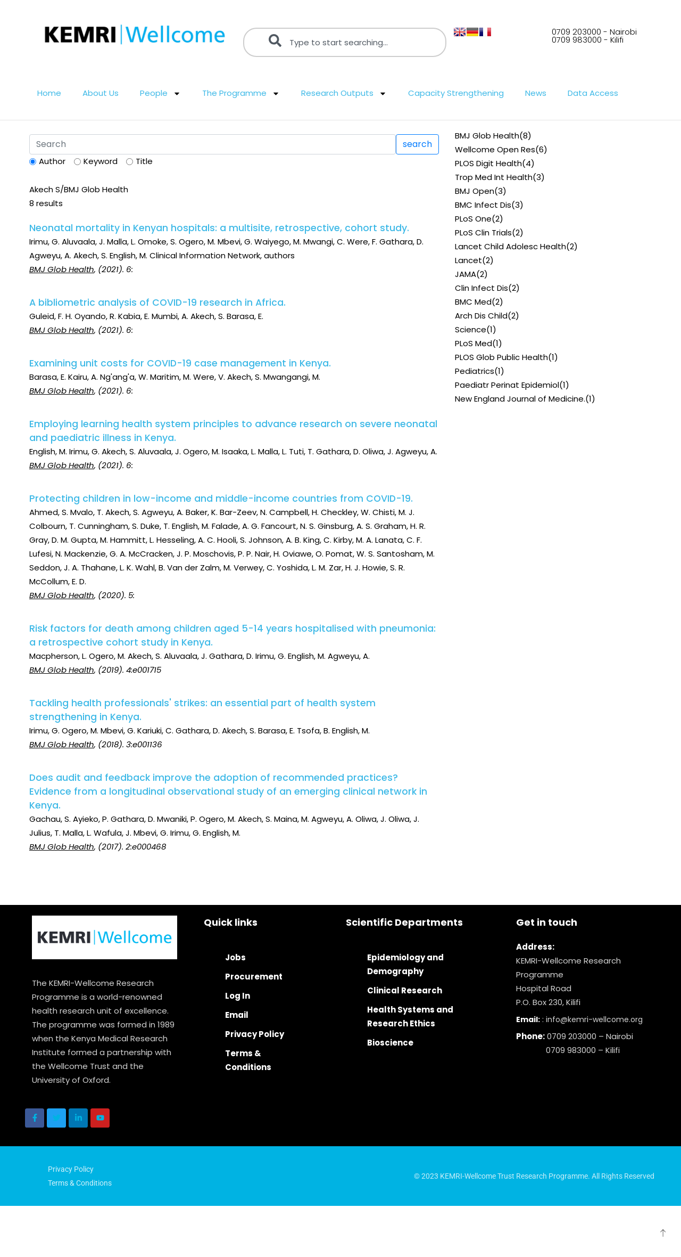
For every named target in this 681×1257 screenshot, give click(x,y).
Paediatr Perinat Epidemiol (507, 384)
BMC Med (473, 301)
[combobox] (344, 42)
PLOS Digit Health (488, 163)
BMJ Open (474, 191)
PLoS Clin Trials (483, 232)
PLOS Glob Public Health (501, 357)
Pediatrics (474, 371)
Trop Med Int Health (494, 177)
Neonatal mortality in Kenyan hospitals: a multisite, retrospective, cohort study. (219, 228)
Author (52, 161)
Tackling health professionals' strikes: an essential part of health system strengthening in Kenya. (202, 710)
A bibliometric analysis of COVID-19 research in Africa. (157, 302)
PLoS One (473, 218)
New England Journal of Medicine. (520, 398)
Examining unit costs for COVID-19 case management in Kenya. (180, 363)
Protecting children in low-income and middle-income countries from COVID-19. (221, 498)
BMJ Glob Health (487, 135)
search (417, 144)
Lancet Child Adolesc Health (510, 246)
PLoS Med (473, 343)
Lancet (468, 260)
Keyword (101, 161)
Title (144, 161)
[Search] (212, 144)
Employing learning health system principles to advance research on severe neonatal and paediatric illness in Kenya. (233, 431)
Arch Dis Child (481, 315)
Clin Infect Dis (481, 287)
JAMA (465, 274)
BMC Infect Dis (483, 204)
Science (470, 329)
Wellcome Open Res (495, 149)
